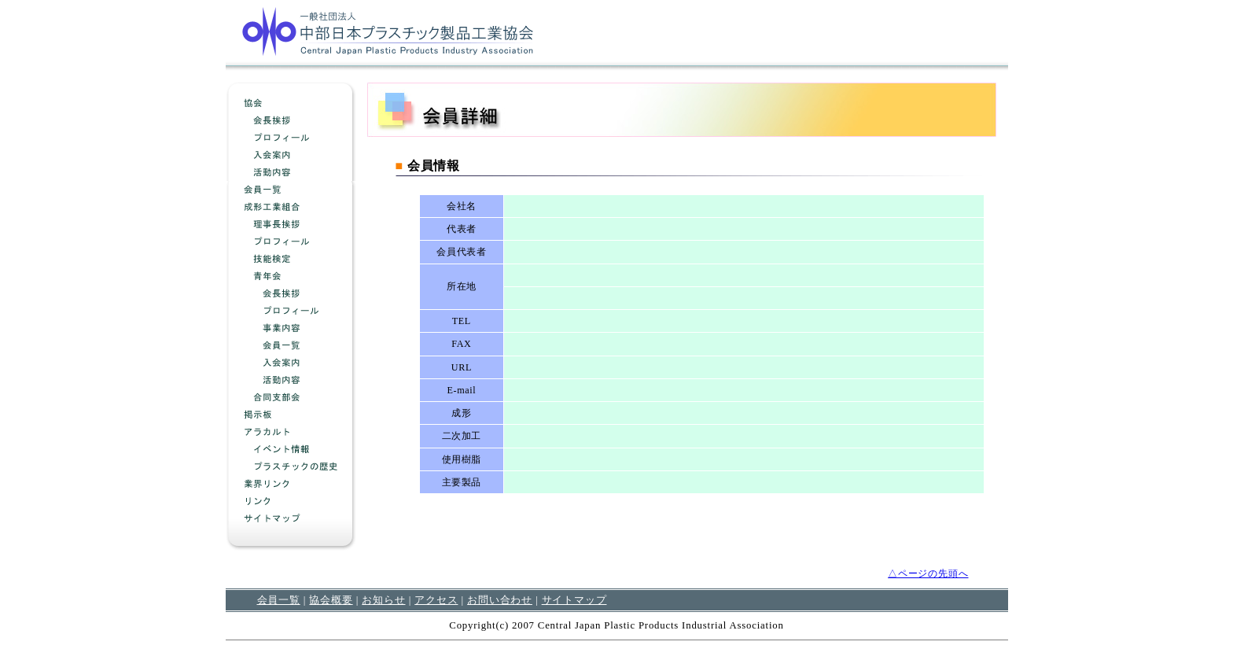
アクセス (436, 600)
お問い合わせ (499, 600)
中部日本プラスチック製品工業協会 (387, 30)
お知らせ (383, 600)
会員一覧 (278, 600)
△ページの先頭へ (928, 573)
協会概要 (330, 600)
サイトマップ (574, 600)
